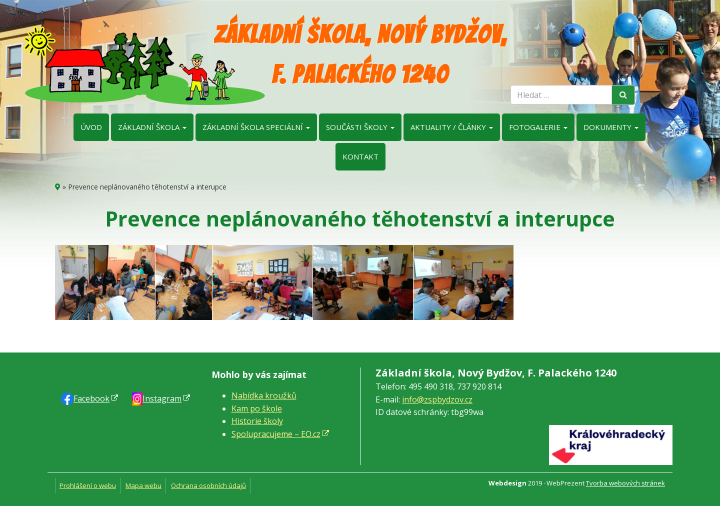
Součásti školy (360, 127)
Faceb (92, 398)
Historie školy (257, 421)
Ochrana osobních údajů (208, 485)
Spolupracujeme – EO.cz (276, 434)
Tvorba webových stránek (625, 483)
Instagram (162, 398)
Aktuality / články (451, 127)
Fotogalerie (538, 127)
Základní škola (152, 127)
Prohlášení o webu (88, 485)
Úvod (91, 127)
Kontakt (360, 157)
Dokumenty (611, 127)
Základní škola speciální (256, 127)
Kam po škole (257, 408)
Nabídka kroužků (264, 395)
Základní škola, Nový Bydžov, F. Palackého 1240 (360, 55)
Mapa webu (144, 485)
